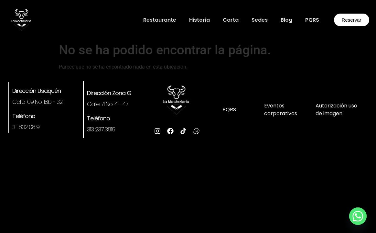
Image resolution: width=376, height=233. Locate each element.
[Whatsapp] (358, 216)
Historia (199, 20)
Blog (286, 20)
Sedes (260, 20)
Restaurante (159, 20)
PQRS (312, 20)
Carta (231, 20)
